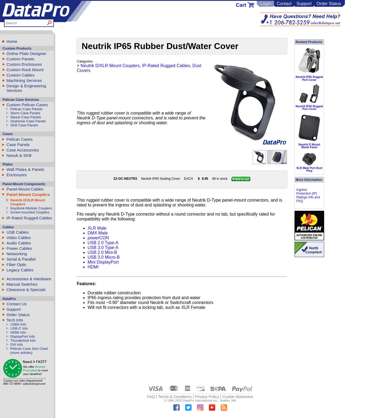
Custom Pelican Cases (27, 104)
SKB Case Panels (24, 125)
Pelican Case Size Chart (29, 349)
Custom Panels (20, 59)
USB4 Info (18, 324)
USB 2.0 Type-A (103, 242)
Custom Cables (20, 75)
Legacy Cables (19, 270)
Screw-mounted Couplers (30, 212)
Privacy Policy (207, 397)
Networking (16, 253)
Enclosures (16, 174)
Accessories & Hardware (28, 279)
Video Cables (18, 237)
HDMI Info (18, 332)
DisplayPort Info (22, 336)
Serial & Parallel (21, 259)
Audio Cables (18, 243)
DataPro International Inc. (200, 400)
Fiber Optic (16, 264)
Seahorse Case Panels (28, 121)
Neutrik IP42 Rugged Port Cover (309, 107)
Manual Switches (21, 284)
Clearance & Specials (26, 289)
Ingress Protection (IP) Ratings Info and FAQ (308, 195)
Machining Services (24, 80)
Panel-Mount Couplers (28, 194)
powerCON (98, 238)
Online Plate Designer (26, 53)
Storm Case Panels (25, 113)
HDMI (93, 267)
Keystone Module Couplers (31, 208)
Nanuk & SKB (19, 155)
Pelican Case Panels (26, 109)
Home (12, 41)
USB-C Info (19, 328)
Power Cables (19, 248)
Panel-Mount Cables (25, 189)
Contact (284, 3)
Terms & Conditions (175, 397)
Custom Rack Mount (25, 69)
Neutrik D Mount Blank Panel (309, 146)
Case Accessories (22, 150)
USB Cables (17, 232)
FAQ (151, 397)
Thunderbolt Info (23, 340)
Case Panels (18, 144)
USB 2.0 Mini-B (102, 252)
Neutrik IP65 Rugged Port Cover (309, 78)
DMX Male (98, 233)
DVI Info (16, 345)
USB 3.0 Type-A (103, 247)
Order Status (329, 3)
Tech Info (14, 320)
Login (265, 3)
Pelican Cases (19, 139)
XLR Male (97, 228)
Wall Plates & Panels (25, 169)
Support (303, 3)
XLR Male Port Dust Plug (309, 169)
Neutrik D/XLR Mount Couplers (110, 65)
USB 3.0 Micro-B (104, 257)
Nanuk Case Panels (25, 117)
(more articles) (21, 353)
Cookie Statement (237, 397)
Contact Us (16, 304)
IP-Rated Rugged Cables (29, 218)
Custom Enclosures (24, 64)
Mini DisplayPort (103, 262)
